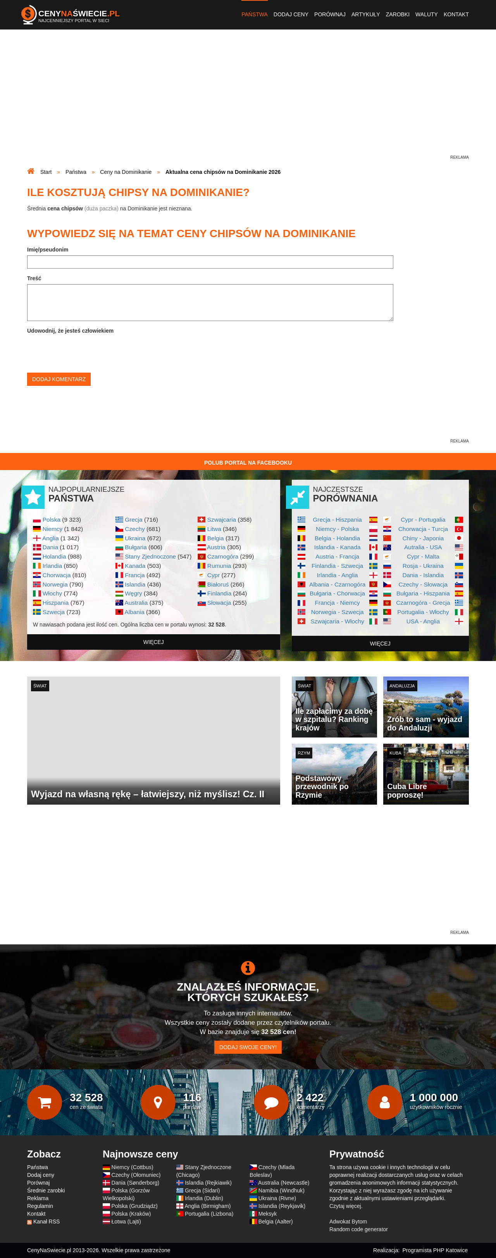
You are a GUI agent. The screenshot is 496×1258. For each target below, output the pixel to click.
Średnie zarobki (46, 1190)
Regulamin (40, 1206)
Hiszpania (56, 602)
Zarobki (398, 14)
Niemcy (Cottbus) (132, 1167)
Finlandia (219, 593)
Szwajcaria (221, 519)
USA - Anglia (423, 621)
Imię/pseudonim (48, 249)
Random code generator (358, 1229)
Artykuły (365, 14)
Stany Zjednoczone (150, 556)
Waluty (426, 14)
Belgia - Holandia (337, 538)
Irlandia (52, 565)
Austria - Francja (337, 556)
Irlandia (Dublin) (204, 1198)
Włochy (52, 593)
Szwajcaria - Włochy (337, 621)
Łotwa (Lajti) (126, 1221)
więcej (153, 642)
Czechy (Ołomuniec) (136, 1175)
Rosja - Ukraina (423, 565)
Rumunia (219, 565)
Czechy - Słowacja (423, 584)
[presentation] (86, 352)
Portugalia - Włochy (423, 612)
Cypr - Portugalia (423, 519)
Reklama (37, 1198)
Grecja (133, 519)
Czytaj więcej (345, 1206)
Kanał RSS (46, 1221)
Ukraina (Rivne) (277, 1198)
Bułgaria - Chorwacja (337, 593)
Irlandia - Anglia (337, 575)
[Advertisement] (248, 99)
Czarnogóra (222, 556)
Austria (216, 547)
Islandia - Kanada (337, 547)
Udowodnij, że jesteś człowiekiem (70, 331)
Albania (134, 612)
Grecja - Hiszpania (337, 519)
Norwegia (55, 584)
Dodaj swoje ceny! (248, 1047)
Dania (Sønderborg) (136, 1183)
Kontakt (456, 14)
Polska (51, 519)
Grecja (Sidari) (202, 1190)
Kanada (135, 565)
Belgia (215, 538)
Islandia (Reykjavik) (281, 1206)
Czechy (135, 529)
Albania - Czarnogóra (337, 584)
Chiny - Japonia (423, 538)
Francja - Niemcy (337, 602)
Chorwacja (57, 575)
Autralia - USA (423, 547)
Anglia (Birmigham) (207, 1206)
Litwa (214, 529)
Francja (135, 575)
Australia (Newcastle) (283, 1183)
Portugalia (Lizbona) (209, 1214)
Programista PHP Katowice (435, 1250)
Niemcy (52, 529)
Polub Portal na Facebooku (248, 463)
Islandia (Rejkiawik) (208, 1183)
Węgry (133, 593)
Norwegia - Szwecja (337, 612)
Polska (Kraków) (131, 1214)
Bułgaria (135, 547)
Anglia (50, 538)
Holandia (54, 556)
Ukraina (135, 538)
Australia (136, 602)
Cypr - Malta (423, 556)
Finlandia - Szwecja (337, 565)
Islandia (135, 584)
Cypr (213, 575)
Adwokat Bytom (348, 1221)
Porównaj (330, 14)
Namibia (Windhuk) (281, 1190)
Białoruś (218, 584)
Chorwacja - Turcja (423, 529)
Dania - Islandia (423, 575)
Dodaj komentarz (59, 379)
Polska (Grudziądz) (135, 1206)
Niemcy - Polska (337, 529)
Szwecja (54, 612)
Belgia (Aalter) (275, 1221)
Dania (50, 547)
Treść (34, 278)
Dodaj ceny (291, 14)
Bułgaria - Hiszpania (423, 593)
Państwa (254, 14)
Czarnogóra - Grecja (423, 602)
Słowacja (219, 602)
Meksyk (267, 1214)
